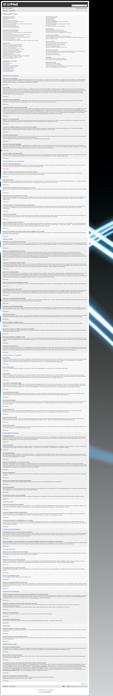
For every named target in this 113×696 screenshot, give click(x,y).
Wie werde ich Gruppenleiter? (51, 22)
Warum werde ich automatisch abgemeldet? (11, 26)
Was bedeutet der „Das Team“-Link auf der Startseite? (55, 26)
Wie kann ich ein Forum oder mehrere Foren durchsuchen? (56, 42)
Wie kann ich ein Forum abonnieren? (52, 53)
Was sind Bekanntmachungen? (8, 67)
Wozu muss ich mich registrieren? (9, 18)
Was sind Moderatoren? (50, 19)
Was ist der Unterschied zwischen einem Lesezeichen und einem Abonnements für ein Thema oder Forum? (65, 51)
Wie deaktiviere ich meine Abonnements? (53, 54)
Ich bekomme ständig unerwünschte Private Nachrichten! (56, 31)
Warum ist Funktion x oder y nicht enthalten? (54, 64)
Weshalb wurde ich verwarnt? (8, 53)
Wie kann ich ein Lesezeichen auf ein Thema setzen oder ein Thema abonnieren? (60, 52)
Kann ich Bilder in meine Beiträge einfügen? (11, 65)
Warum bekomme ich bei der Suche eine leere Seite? (55, 44)
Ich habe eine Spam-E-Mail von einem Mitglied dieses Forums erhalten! (59, 32)
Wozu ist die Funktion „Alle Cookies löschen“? (11, 27)
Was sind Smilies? (6, 64)
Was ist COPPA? (6, 19)
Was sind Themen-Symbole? (8, 71)
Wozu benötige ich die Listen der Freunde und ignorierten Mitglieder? (58, 36)
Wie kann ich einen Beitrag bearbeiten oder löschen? (12, 45)
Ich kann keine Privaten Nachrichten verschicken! (55, 30)
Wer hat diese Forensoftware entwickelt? (53, 63)
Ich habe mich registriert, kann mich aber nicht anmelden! (13, 21)
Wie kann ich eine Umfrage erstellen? (9, 47)
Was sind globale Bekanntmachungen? (10, 66)
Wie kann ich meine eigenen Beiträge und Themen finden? (56, 47)
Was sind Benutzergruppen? (51, 20)
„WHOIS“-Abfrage (8, 665)
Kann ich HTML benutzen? (7, 63)
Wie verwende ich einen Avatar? (8, 38)
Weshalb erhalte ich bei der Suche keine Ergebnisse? (55, 43)
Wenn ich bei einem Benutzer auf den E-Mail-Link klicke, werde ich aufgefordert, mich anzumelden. (21, 40)
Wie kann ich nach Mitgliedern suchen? (53, 46)
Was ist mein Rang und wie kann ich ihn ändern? (11, 39)
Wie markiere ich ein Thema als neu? (9, 58)
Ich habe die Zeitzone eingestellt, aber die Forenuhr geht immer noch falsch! (16, 34)
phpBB (41, 689)
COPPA (68, 108)
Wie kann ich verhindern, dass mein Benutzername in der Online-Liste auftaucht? (17, 32)
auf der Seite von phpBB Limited (38, 649)
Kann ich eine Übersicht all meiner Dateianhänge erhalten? (56, 59)
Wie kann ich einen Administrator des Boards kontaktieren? (56, 67)
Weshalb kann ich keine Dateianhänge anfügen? (11, 52)
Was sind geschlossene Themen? (9, 70)
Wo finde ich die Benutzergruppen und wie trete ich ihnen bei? (57, 21)
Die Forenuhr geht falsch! (7, 33)
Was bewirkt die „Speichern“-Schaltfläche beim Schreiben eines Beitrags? (16, 55)
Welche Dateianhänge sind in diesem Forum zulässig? (56, 58)
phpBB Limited (73, 198)
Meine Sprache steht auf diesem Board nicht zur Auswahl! (13, 35)
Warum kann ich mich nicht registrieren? (10, 20)
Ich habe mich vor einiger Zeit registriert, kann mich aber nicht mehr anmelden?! (17, 23)
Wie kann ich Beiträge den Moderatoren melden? (12, 54)
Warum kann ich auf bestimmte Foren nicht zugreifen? (12, 51)
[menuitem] (10, 8)
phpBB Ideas (59, 656)
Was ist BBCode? (6, 62)
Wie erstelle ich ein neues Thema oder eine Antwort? (12, 44)
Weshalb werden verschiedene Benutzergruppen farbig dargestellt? (58, 23)
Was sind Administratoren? (50, 18)
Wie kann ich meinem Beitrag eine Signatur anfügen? (12, 46)
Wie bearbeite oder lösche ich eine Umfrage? (11, 50)
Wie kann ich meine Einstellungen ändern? (10, 31)
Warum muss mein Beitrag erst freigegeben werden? (12, 57)
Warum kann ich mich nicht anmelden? (10, 22)
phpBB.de (82, 198)
